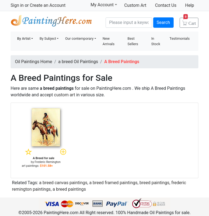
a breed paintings (69, 189)
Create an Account (47, 5)
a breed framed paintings (113, 182)
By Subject (47, 38)
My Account (104, 4)
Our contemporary (79, 38)
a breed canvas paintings (63, 182)
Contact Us (166, 5)
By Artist (23, 38)
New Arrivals (109, 41)
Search (163, 22)
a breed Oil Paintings (78, 61)
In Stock (155, 41)
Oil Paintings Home (33, 61)
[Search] (129, 22)
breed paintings (154, 182)
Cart (189, 21)
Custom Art (135, 5)
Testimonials (180, 38)
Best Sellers (133, 41)
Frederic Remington (47, 162)
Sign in (17, 5)
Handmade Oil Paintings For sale (51, 22)
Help (189, 5)
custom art (64, 94)
